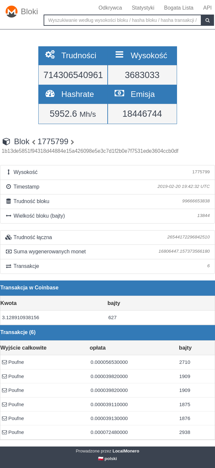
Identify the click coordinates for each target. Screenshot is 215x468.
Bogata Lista (179, 8)
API (207, 8)
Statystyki (143, 8)
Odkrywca (110, 8)
